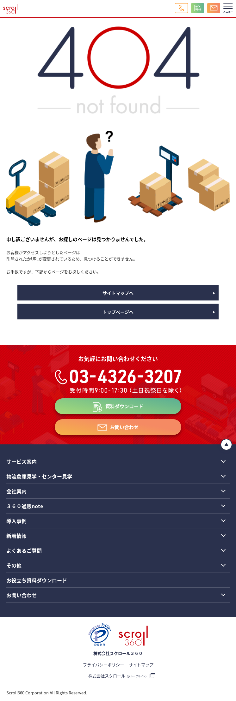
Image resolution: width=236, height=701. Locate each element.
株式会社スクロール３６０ (118, 653)
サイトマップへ (118, 293)
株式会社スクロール (118, 676)
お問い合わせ (124, 427)
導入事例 (16, 521)
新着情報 (16, 535)
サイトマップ (141, 665)
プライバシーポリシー (103, 665)
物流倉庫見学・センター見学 (39, 476)
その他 (14, 565)
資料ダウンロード (124, 406)
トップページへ (118, 312)
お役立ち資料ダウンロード (36, 580)
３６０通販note (24, 506)
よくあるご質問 (24, 550)
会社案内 (16, 491)
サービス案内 (21, 461)
